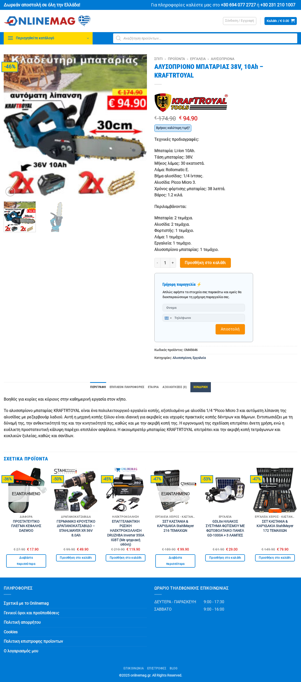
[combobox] (168, 318)
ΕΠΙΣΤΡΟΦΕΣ (156, 668)
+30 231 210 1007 (277, 4)
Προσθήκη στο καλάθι (205, 263)
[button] (239, 21)
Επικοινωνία (133, 668)
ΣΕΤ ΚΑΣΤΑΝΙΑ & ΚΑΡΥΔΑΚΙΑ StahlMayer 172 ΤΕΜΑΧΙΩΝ (275, 526)
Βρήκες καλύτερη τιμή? (173, 128)
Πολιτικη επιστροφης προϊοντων (33, 641)
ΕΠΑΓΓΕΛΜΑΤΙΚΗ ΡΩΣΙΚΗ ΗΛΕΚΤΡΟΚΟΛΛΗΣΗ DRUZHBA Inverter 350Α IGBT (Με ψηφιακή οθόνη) (125, 533)
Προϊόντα (176, 59)
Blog (173, 668)
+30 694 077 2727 (238, 4)
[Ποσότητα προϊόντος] (165, 263)
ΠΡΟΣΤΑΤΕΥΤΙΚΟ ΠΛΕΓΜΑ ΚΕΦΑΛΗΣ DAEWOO (26, 526)
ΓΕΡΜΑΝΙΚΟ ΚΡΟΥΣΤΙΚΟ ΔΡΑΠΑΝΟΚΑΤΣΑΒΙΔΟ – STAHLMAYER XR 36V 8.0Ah (76, 528)
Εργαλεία (198, 59)
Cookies (11, 632)
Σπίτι (158, 59)
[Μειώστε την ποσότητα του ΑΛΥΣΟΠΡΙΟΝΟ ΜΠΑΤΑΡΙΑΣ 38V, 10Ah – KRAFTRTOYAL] (157, 263)
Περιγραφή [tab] (98, 387)
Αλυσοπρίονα (222, 59)
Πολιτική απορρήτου (22, 622)
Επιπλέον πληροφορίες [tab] (127, 387)
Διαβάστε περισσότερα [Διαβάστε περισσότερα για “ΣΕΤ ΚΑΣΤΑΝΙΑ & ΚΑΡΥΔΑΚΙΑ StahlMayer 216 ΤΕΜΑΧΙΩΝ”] (175, 561)
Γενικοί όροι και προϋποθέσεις (31, 613)
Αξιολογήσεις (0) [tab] (174, 387)
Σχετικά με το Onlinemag (26, 603)
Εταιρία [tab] (153, 387)
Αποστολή (230, 329)
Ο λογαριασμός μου (21, 651)
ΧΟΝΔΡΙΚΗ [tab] (200, 387)
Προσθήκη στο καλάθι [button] (76, 557)
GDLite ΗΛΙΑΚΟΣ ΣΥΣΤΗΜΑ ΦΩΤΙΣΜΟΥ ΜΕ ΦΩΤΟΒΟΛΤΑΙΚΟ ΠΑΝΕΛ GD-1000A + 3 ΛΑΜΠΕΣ (225, 528)
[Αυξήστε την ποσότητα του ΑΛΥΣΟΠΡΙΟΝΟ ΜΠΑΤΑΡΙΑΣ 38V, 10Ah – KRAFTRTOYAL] (173, 263)
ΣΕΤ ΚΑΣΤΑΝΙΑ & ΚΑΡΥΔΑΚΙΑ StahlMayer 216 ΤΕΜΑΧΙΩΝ (175, 526)
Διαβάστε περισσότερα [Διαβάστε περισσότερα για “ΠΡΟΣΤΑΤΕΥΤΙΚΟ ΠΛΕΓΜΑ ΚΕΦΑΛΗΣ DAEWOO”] (26, 561)
